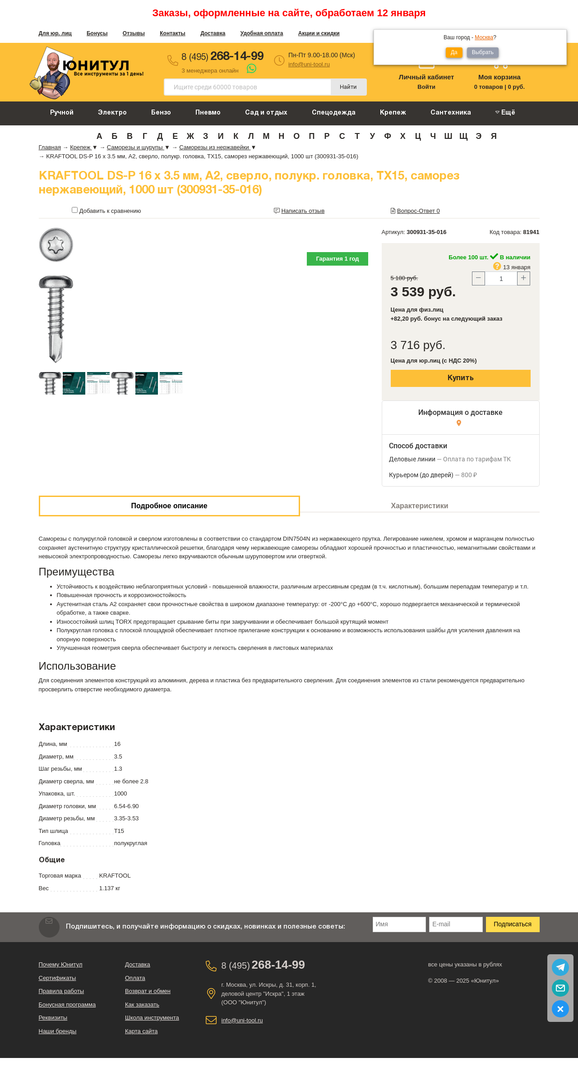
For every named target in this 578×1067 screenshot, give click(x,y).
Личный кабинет (426, 77)
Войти (426, 86)
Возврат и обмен (148, 991)
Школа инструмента (152, 1017)
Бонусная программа (67, 1004)
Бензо (161, 113)
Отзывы (134, 33)
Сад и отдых (266, 113)
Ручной (62, 113)
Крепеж (393, 113)
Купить (461, 378)
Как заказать (142, 1004)
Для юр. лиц (55, 33)
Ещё (505, 112)
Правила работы (61, 991)
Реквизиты (53, 1017)
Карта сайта (141, 1031)
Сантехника (450, 113)
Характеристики (420, 506)
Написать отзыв (302, 210)
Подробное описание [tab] (169, 506)
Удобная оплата (261, 33)
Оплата (135, 978)
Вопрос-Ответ (418, 210)
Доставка (212, 33)
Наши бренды (58, 1031)
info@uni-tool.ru (309, 64)
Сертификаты (57, 978)
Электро (112, 113)
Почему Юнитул (61, 964)
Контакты (172, 33)
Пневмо (208, 113)
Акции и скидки (319, 33)
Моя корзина (499, 77)
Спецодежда (334, 113)
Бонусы (97, 33)
